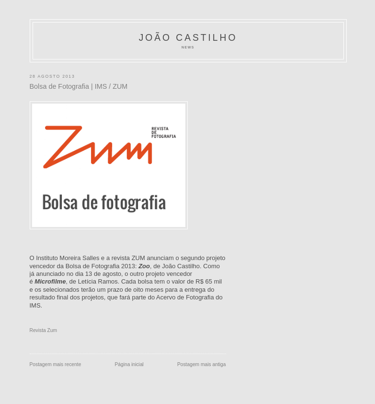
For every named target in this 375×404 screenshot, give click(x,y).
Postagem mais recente (55, 364)
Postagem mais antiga (201, 364)
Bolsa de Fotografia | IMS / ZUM (79, 86)
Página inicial (129, 364)
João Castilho (188, 37)
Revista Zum (43, 330)
